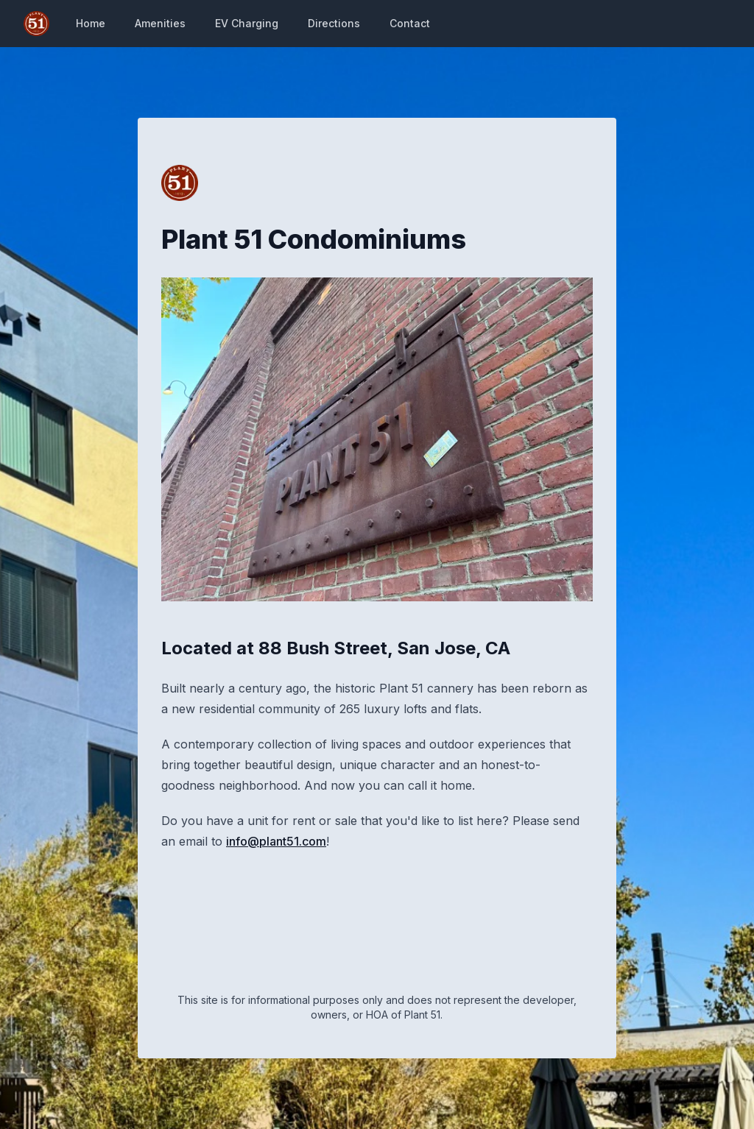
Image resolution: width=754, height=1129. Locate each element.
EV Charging (246, 23)
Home (90, 23)
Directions (334, 23)
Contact (410, 23)
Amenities (160, 23)
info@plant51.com (276, 841)
